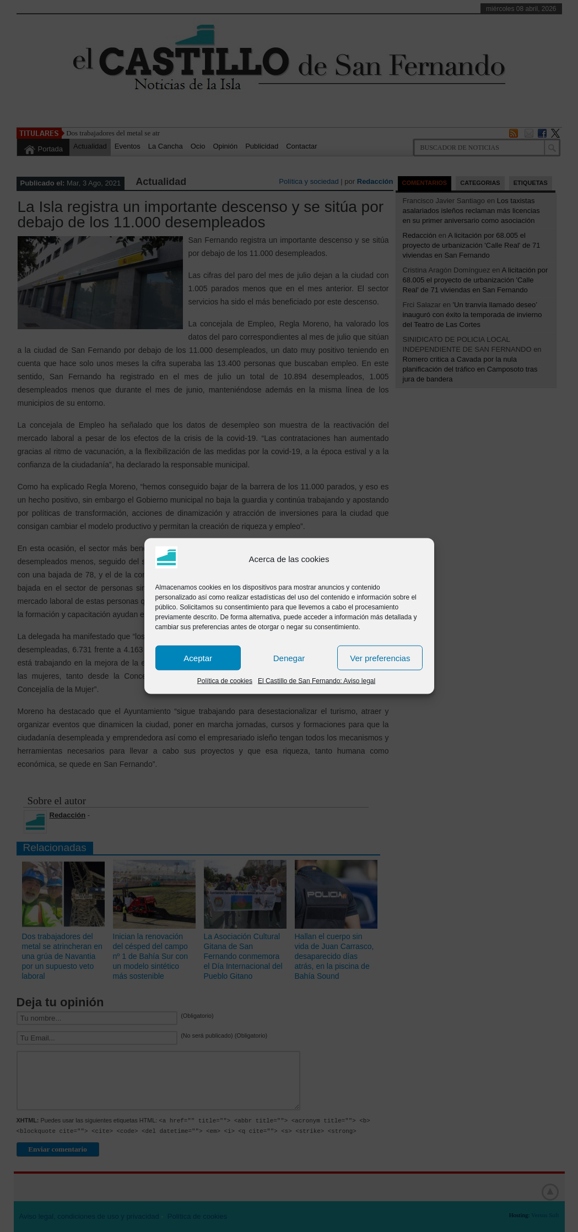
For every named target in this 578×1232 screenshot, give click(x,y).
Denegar (289, 657)
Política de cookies (224, 681)
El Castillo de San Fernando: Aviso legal (316, 681)
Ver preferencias (380, 657)
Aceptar (197, 657)
